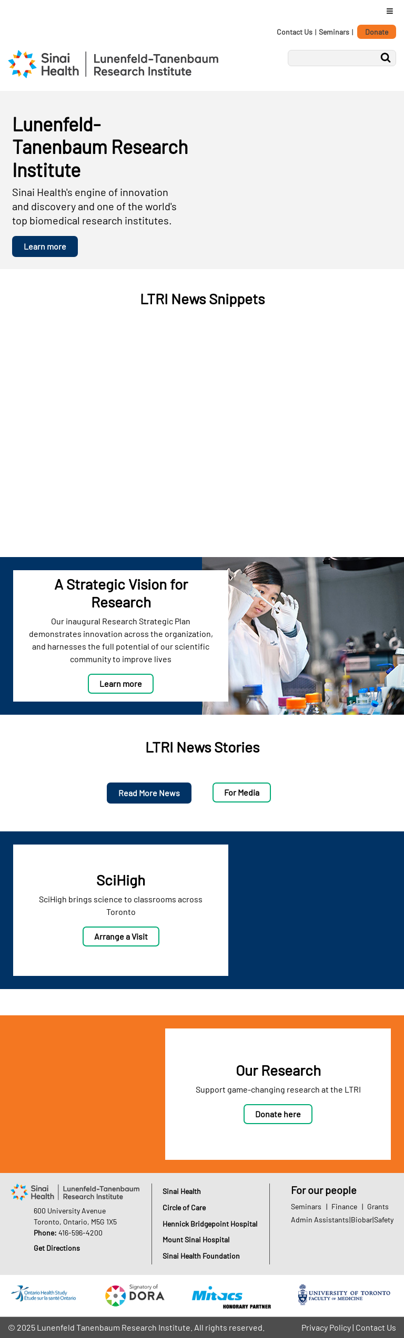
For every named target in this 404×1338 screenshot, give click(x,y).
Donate (376, 31)
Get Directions (57, 1247)
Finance (344, 1206)
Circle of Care (184, 1207)
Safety (383, 1219)
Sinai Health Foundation (201, 1255)
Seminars (334, 31)
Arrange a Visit (121, 936)
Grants (378, 1206)
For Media (241, 792)
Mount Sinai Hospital (196, 1239)
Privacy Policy (326, 1327)
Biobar (361, 1219)
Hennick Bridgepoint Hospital (210, 1223)
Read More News (149, 793)
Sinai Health (182, 1191)
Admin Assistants (320, 1219)
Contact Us (294, 31)
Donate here (278, 1114)
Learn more (45, 246)
